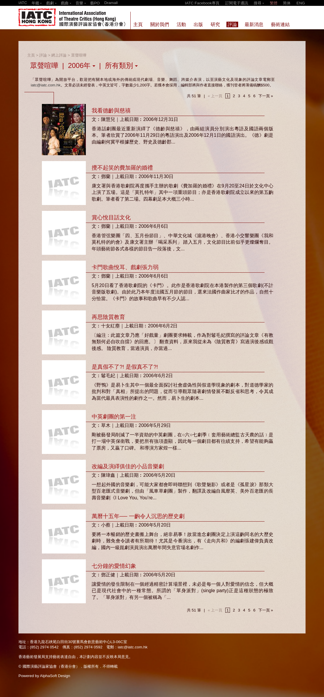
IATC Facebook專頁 (202, 3)
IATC (22, 3)
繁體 (273, 3)
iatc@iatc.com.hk (46, 85)
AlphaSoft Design (55, 676)
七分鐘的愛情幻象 (114, 566)
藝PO (95, 3)
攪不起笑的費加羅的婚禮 (122, 168)
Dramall (111, 3)
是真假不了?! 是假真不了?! (125, 367)
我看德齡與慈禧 (111, 110)
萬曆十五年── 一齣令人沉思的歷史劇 (138, 516)
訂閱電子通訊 (236, 3)
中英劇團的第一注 (114, 417)
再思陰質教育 (108, 317)
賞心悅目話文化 (111, 217)
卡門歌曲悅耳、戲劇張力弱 (125, 267)
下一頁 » (265, 96)
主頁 (31, 55)
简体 (287, 3)
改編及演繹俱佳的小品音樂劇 (128, 466)
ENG (300, 3)
